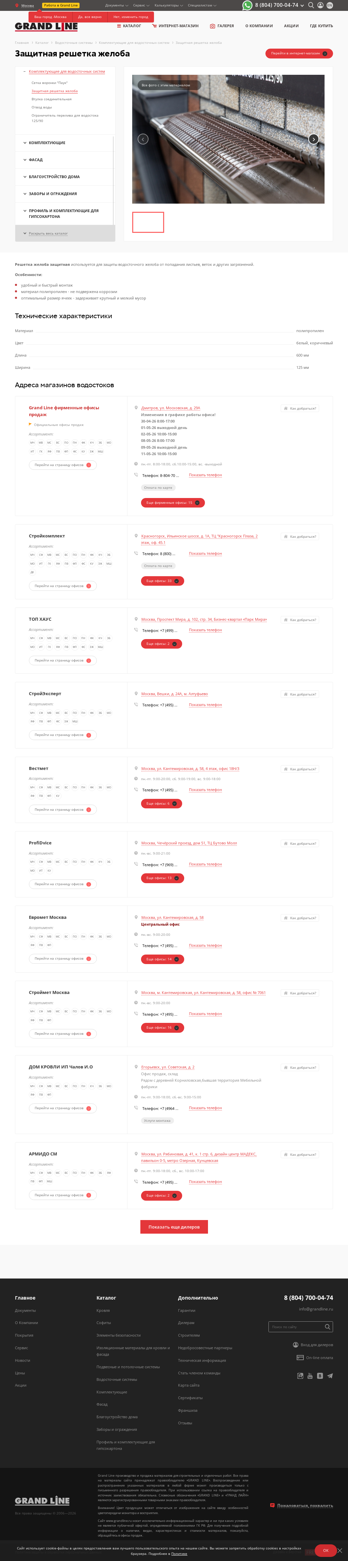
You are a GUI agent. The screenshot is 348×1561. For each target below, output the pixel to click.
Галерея (222, 26)
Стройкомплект (47, 536)
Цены (20, 1372)
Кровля (103, 1310)
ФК (83, 443)
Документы (114, 5)
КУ (83, 452)
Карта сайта (188, 1385)
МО (108, 443)
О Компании (26, 1322)
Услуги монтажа (157, 1120)
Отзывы (185, 1422)
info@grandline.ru (316, 1309)
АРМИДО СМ (43, 1154)
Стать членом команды (199, 1372)
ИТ (32, 452)
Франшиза (187, 1410)
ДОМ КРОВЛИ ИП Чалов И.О (61, 1067)
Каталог (129, 25)
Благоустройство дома (117, 1416)
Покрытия (24, 1335)
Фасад (102, 1404)
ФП (66, 452)
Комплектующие (112, 1391)
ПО (66, 443)
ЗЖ (91, 452)
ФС (75, 452)
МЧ (32, 443)
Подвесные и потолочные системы (128, 1366)
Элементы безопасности (119, 1335)
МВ (41, 443)
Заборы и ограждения (117, 1429)
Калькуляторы (167, 5)
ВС (58, 443)
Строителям (189, 1335)
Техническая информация (202, 1360)
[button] (313, 139)
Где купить (321, 25)
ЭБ (100, 443)
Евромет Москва (48, 917)
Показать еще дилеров (174, 1227)
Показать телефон (205, 474)
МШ (100, 452)
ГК (41, 452)
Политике (179, 1553)
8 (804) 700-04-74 (276, 4)
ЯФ (49, 452)
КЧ (91, 443)
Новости (22, 1360)
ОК (326, 1550)
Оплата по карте (158, 487)
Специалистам (200, 5)
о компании (259, 25)
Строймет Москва (49, 992)
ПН (75, 443)
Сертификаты (190, 1397)
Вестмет (38, 768)
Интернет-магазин (175, 25)
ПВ (58, 452)
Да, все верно (90, 16)
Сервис (139, 5)
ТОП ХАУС (40, 619)
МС (49, 443)
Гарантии (186, 1310)
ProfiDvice (40, 843)
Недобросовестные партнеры (205, 1347)
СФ (41, 639)
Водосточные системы (117, 1379)
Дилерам (186, 1322)
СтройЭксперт (45, 693)
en (329, 5)
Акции (291, 25)
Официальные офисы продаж (56, 424)
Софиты (104, 1322)
